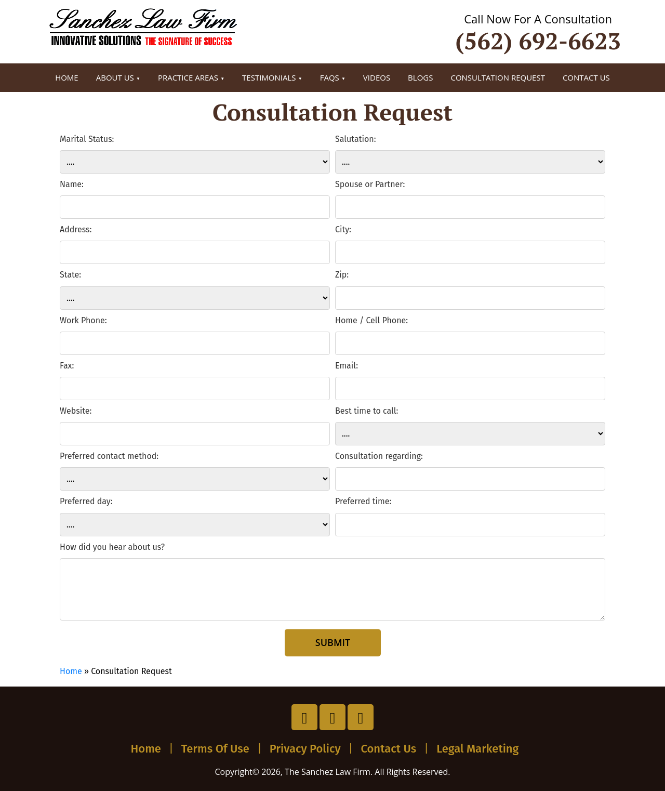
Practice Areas (188, 77)
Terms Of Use (215, 749)
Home (66, 77)
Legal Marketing (477, 749)
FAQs (329, 77)
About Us (115, 77)
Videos (376, 77)
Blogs (420, 77)
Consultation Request (497, 77)
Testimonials (269, 77)
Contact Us (586, 77)
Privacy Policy (305, 749)
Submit (332, 642)
